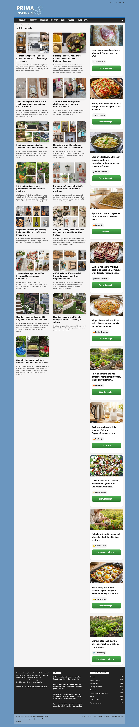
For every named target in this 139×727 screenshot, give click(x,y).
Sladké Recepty (95, 680)
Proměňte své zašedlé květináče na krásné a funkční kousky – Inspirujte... (68, 189)
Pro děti (71, 20)
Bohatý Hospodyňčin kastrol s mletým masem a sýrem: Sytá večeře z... (106, 106)
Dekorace (44, 20)
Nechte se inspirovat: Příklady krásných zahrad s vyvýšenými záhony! (67, 319)
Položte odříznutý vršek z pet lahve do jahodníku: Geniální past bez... (106, 537)
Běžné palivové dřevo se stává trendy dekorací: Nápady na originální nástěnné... (67, 276)
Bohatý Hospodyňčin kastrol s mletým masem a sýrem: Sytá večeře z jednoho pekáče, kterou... (67, 687)
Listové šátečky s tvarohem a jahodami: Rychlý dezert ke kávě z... (106, 53)
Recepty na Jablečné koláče (99, 693)
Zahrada (54, 20)
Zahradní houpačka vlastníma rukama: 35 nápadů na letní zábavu (32, 361)
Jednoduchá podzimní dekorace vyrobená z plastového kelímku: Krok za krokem (31, 104)
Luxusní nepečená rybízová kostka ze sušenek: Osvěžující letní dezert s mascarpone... (106, 270)
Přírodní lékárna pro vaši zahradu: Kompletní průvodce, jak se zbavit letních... (106, 376)
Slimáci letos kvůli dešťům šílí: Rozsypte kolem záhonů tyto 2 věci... (105, 644)
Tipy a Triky (93, 208)
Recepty (33, 20)
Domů (17, 25)
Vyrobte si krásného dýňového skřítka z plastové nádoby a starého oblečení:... (67, 104)
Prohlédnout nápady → (106, 552)
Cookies (106, 716)
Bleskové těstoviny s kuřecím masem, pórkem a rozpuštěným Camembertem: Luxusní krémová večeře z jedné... (67, 696)
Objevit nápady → (106, 392)
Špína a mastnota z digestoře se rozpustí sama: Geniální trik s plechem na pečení (68, 705)
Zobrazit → (106, 232)
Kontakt (100, 716)
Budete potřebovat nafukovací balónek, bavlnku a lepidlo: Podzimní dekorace (67, 58)
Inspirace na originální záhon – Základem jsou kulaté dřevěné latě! (32, 146)
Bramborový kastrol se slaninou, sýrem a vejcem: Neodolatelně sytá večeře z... (106, 590)
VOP (95, 716)
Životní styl (83, 20)
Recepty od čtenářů (96, 686)
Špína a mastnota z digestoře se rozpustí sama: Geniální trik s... (106, 216)
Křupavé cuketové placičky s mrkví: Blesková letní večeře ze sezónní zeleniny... (105, 323)
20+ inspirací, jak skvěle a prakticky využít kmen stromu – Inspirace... (31, 189)
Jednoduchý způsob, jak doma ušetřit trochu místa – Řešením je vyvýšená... (31, 58)
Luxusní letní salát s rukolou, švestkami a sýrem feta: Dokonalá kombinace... (106, 483)
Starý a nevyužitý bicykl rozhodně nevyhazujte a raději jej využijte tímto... (68, 232)
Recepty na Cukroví (96, 703)
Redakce (84, 716)
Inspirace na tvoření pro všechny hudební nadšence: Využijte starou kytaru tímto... (32, 232)
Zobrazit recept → (106, 68)
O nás (90, 716)
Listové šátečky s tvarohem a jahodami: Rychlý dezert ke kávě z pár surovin (67, 678)
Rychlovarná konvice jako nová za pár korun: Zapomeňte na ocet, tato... (104, 430)
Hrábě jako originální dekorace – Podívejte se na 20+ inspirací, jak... (69, 146)
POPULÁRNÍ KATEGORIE (99, 673)
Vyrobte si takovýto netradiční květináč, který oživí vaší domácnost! (30, 276)
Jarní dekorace (94, 700)
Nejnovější (22, 20)
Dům (63, 20)
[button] (121, 20)
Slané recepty (94, 683)
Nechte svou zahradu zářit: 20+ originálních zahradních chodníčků (32, 318)
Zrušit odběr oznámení (117, 716)
